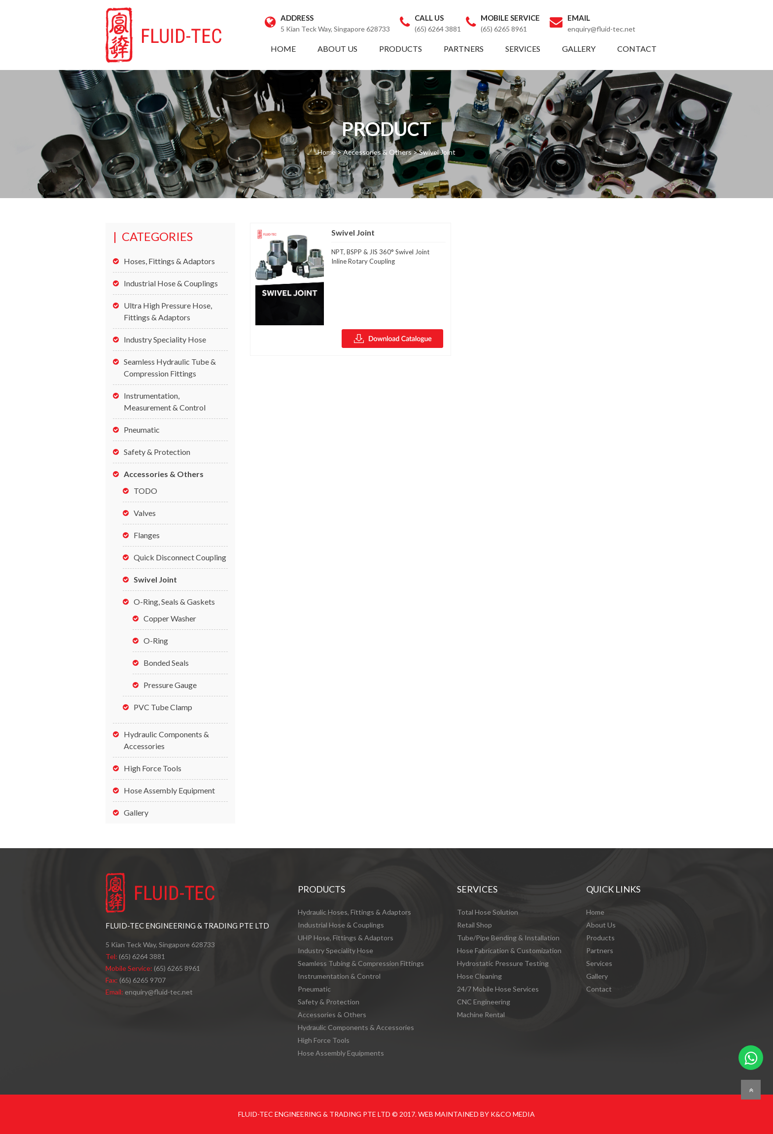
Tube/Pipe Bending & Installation (508, 937)
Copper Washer (169, 618)
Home (283, 48)
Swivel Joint (155, 579)
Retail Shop (474, 925)
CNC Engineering (483, 1001)
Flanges (147, 535)
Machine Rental (481, 1014)
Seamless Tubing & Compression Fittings (361, 963)
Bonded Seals (166, 662)
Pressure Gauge (170, 684)
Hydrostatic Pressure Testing (503, 963)
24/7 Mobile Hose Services (498, 989)
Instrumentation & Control (339, 976)
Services (522, 48)
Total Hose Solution (487, 912)
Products (400, 48)
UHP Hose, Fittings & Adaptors (345, 937)
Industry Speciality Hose (165, 339)
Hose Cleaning (479, 976)
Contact (637, 48)
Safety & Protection (157, 451)
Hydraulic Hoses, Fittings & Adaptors (354, 912)
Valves (145, 512)
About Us (337, 48)
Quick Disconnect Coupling (180, 557)
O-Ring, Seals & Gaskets (174, 601)
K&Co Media (513, 1114)
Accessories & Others (164, 474)
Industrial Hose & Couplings (171, 283)
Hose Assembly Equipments (341, 1053)
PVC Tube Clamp (163, 707)
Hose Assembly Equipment (169, 790)
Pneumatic (142, 429)
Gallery (579, 48)
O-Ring (155, 640)
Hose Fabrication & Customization (509, 950)
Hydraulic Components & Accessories (356, 1027)
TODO (145, 490)
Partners (464, 48)
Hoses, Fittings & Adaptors (169, 261)
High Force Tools (152, 768)
